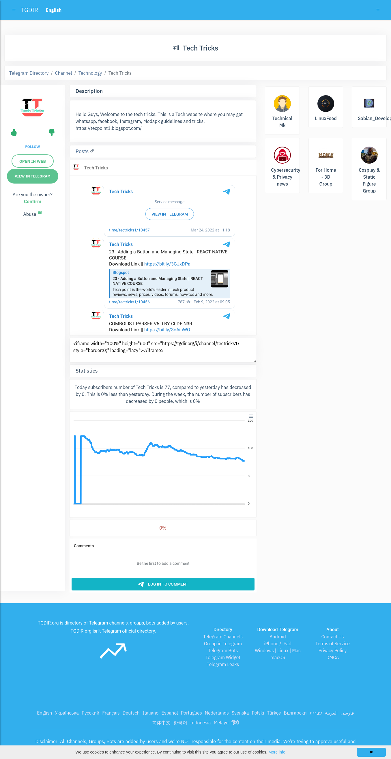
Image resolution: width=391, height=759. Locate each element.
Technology (90, 73)
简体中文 (161, 723)
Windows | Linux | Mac (278, 650)
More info (276, 752)
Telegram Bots (223, 650)
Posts (83, 151)
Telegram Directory (28, 73)
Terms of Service (332, 643)
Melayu (221, 723)
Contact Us (332, 637)
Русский (90, 713)
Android (278, 637)
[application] (163, 462)
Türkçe (274, 713)
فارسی (347, 713)
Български (295, 713)
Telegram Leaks (223, 664)
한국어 (180, 723)
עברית (316, 713)
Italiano (151, 713)
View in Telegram (32, 176)
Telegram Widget (222, 657)
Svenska (240, 713)
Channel (63, 73)
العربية (331, 713)
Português (191, 713)
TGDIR (29, 10)
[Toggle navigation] (378, 10)
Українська (67, 713)
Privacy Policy (332, 650)
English (44, 713)
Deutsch (131, 713)
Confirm (32, 201)
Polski (258, 713)
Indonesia (200, 723)
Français (110, 713)
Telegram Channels (223, 637)
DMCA (332, 657)
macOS (277, 657)
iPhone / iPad (277, 643)
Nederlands (217, 713)
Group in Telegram (223, 643)
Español (169, 713)
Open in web (32, 161)
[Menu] (251, 416)
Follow (32, 146)
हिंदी (235, 723)
